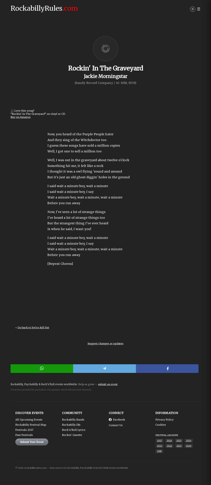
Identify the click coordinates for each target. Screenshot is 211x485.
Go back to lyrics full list (33, 327)
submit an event (108, 384)
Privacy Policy (164, 419)
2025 (178, 440)
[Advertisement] (105, 298)
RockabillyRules (44, 8)
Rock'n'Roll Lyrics (73, 429)
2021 (178, 446)
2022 (169, 446)
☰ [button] (198, 9)
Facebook (117, 419)
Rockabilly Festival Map (30, 424)
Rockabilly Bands (73, 419)
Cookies (160, 424)
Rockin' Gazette (72, 435)
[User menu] (192, 9)
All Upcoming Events (28, 419)
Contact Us (116, 425)
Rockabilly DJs (71, 424)
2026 (169, 440)
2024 (188, 440)
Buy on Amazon (21, 117)
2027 (159, 440)
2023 (159, 446)
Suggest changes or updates (105, 343)
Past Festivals (24, 435)
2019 (159, 451)
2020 (188, 446)
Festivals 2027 (24, 429)
